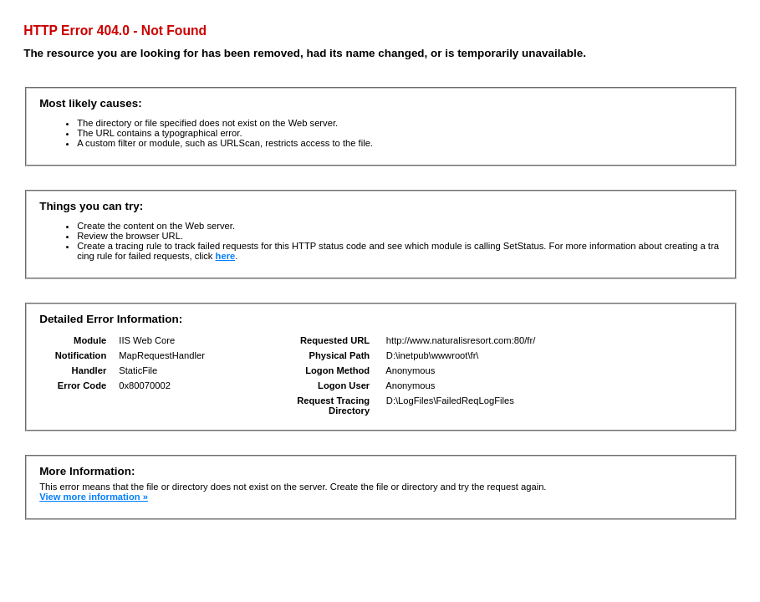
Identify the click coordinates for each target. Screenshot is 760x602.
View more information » (93, 497)
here (226, 256)
